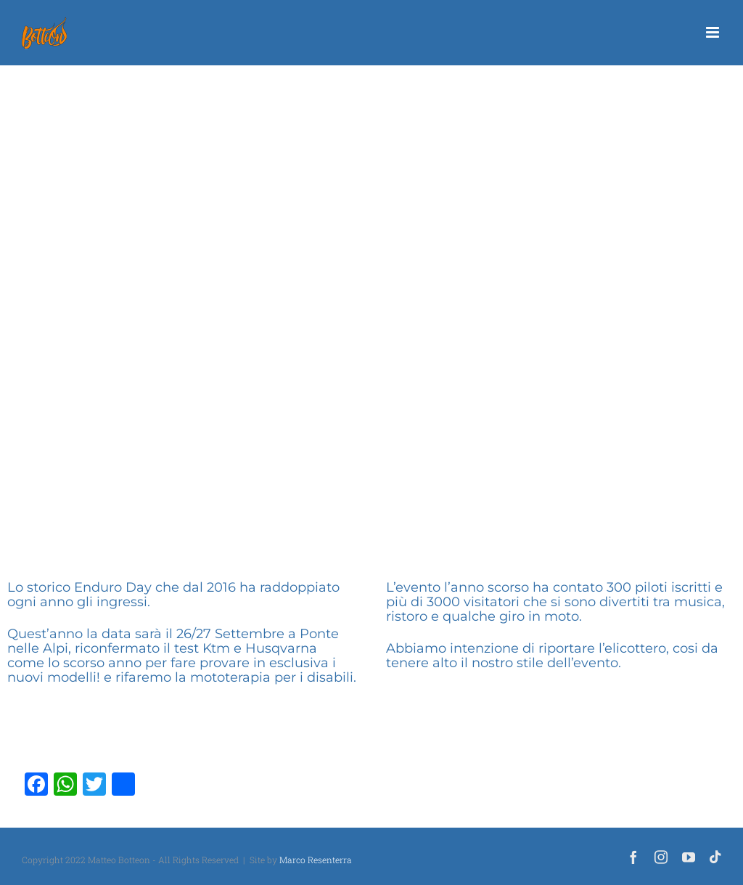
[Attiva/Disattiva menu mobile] (713, 32)
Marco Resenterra (315, 859)
